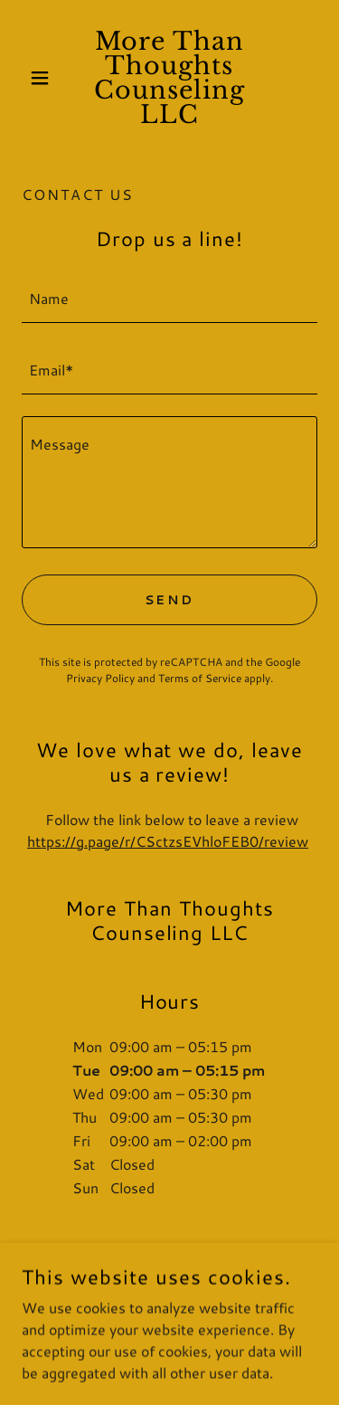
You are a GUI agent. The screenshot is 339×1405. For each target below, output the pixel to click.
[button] (44, 78)
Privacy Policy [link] (100, 678)
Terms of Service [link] (199, 678)
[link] (169, 78)
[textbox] (169, 298)
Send (170, 600)
